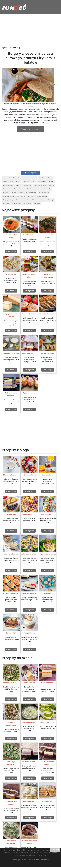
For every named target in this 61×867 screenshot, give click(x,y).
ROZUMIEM (55, 850)
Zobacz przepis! (11, 251)
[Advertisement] (30, 30)
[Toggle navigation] (56, 7)
